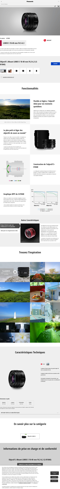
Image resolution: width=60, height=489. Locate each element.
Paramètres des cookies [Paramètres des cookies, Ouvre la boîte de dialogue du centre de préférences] (54, 473)
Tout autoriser (54, 480)
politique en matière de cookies (24, 482)
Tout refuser (54, 477)
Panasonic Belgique (4, 4)
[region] (30, 477)
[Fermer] (58, 477)
